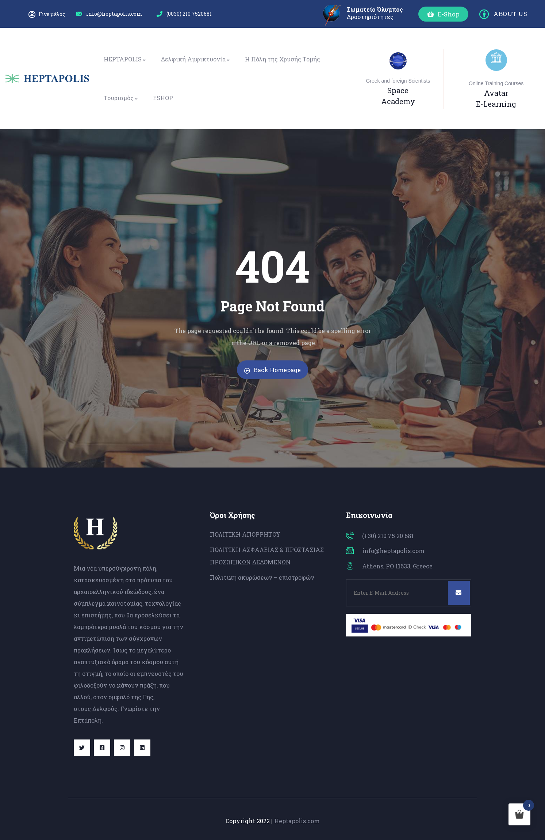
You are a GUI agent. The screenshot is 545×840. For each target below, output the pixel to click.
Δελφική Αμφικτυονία (195, 59)
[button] (443, 14)
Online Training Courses (496, 83)
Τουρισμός (121, 98)
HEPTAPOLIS (125, 59)
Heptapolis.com (297, 821)
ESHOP (163, 98)
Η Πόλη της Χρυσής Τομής (282, 59)
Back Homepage (272, 370)
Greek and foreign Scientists (398, 81)
